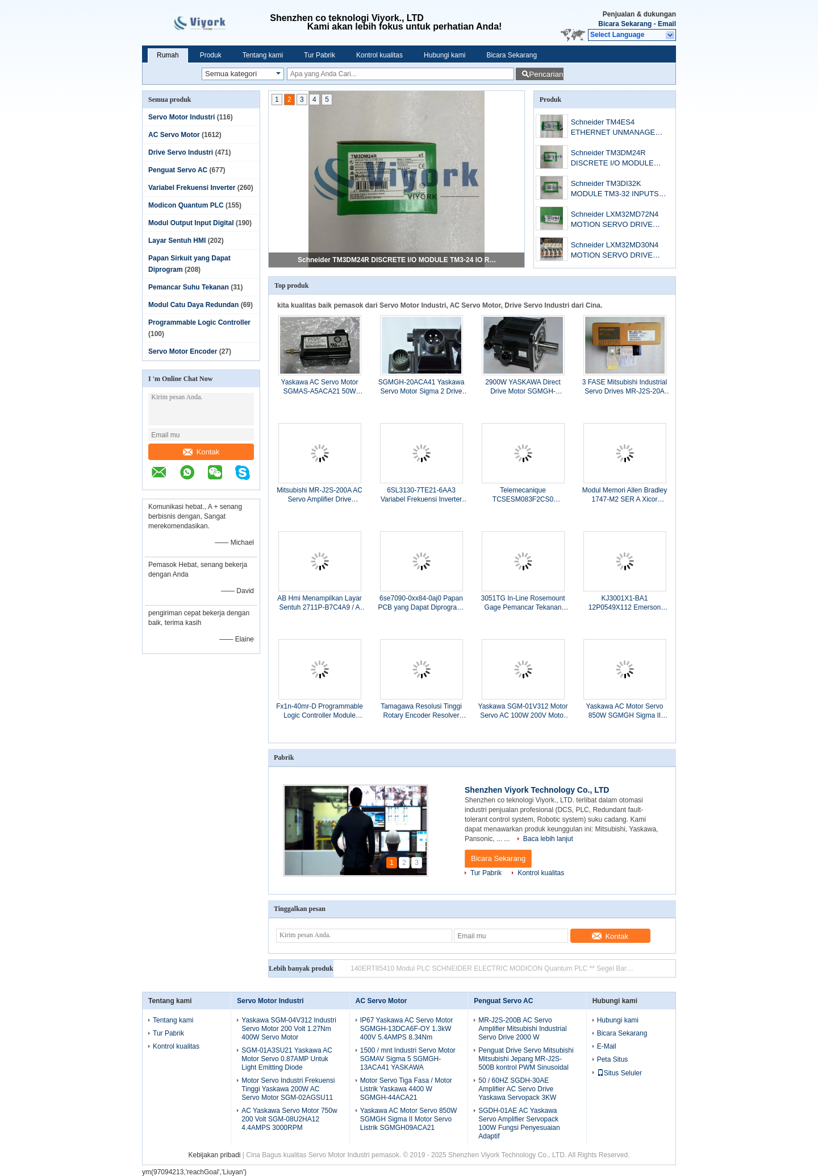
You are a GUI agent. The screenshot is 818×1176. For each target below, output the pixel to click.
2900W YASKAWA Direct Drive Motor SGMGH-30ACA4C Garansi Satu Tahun (523, 387)
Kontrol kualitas (379, 55)
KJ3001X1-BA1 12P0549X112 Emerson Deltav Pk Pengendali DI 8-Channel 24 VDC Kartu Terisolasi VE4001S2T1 (624, 603)
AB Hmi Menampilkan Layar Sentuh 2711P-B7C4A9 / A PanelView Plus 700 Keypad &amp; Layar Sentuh (319, 603)
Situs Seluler (619, 1073)
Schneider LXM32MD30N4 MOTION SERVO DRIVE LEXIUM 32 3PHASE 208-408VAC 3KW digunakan (615, 251)
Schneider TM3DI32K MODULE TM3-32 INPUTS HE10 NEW (615, 189)
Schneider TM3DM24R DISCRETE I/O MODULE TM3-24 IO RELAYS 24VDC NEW (397, 260)
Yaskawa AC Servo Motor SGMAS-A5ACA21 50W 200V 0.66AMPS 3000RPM (319, 387)
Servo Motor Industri (181, 117)
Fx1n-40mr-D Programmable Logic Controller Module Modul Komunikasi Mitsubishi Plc (320, 711)
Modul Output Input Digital (191, 223)
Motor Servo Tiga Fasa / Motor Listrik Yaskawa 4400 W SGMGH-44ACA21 (406, 1089)
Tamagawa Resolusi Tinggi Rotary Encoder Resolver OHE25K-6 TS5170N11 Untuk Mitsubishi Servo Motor (421, 711)
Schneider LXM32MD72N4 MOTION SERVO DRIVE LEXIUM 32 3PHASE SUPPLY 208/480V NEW (615, 220)
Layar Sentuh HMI (177, 241)
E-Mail (606, 1046)
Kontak (201, 452)
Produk (211, 55)
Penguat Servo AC (177, 170)
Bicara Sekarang (625, 24)
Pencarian (546, 74)
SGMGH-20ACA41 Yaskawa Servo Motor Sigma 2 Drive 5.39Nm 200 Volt (421, 387)
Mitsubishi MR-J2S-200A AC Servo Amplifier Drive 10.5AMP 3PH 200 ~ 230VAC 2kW (319, 495)
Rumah (168, 55)
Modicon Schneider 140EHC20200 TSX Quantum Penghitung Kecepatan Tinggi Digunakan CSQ (492, 968)
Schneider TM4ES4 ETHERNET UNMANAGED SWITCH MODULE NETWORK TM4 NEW (616, 128)
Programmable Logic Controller (199, 322)
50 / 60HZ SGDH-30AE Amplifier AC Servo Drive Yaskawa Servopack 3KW (517, 1089)
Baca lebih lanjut (548, 839)
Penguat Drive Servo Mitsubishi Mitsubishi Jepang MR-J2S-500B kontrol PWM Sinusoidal (525, 1058)
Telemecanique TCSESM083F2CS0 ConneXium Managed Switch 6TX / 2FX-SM (523, 495)
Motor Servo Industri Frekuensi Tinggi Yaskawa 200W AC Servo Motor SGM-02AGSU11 (288, 1089)
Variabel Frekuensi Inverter (191, 188)
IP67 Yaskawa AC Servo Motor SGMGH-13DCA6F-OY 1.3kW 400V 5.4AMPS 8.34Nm (406, 1028)
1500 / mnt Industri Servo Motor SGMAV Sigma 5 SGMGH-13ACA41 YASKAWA (408, 1058)
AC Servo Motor (174, 135)
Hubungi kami (444, 55)
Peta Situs (612, 1059)
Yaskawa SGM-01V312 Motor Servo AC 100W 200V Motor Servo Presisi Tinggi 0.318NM (522, 711)
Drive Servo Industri (180, 152)
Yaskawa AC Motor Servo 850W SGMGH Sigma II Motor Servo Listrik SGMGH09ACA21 (624, 711)
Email (667, 24)
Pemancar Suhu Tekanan (188, 287)
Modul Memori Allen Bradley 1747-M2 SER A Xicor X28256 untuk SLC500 (624, 495)
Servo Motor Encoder (182, 351)
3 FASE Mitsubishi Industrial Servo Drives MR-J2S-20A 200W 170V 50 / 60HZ (624, 387)
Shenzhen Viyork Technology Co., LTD (537, 789)
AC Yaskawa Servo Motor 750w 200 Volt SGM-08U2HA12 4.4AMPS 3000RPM (289, 1119)
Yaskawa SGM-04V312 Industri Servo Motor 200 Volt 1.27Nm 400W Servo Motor (288, 1028)
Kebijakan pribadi (214, 1155)
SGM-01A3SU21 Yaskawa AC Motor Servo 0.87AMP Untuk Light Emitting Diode (286, 1058)
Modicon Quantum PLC (186, 205)
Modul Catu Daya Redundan (193, 305)
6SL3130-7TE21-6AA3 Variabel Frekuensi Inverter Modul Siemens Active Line (421, 495)
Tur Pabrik (319, 55)
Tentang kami (263, 55)
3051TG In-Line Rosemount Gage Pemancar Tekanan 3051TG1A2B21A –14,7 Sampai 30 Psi (523, 603)
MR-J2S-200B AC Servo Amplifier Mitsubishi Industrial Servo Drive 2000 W (522, 1028)
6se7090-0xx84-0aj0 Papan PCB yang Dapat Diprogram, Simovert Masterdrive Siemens (421, 603)
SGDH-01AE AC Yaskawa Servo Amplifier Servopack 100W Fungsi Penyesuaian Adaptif (519, 1123)
